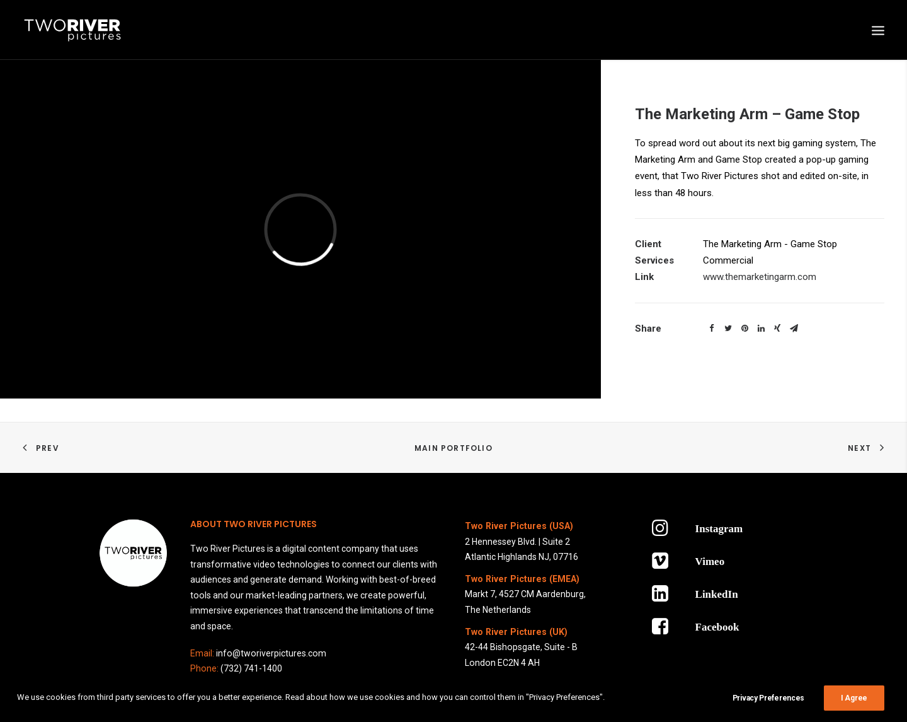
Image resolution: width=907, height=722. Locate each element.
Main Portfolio (453, 448)
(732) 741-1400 (251, 668)
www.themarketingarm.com (759, 276)
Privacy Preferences (768, 706)
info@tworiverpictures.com (271, 653)
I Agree (854, 706)
